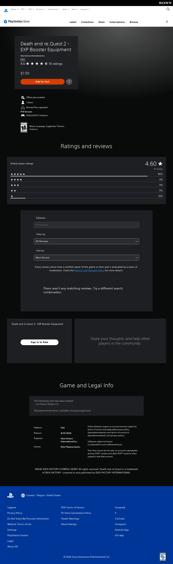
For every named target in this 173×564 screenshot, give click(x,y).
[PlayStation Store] (17, 18)
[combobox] (86, 222)
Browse (116, 18)
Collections (69, 18)
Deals (84, 18)
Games (13, 9)
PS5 (22, 9)
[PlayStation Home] (6, 9)
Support (84, 9)
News (64, 9)
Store (74, 9)
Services (39, 9)
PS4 (30, 9)
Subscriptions (99, 18)
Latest (55, 18)
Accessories (52, 9)
